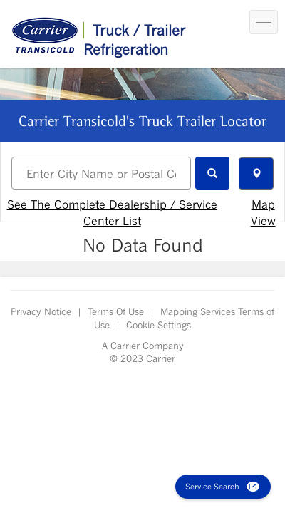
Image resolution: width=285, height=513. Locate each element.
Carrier (124, 345)
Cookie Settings (158, 325)
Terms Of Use (116, 311)
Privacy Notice (41, 311)
